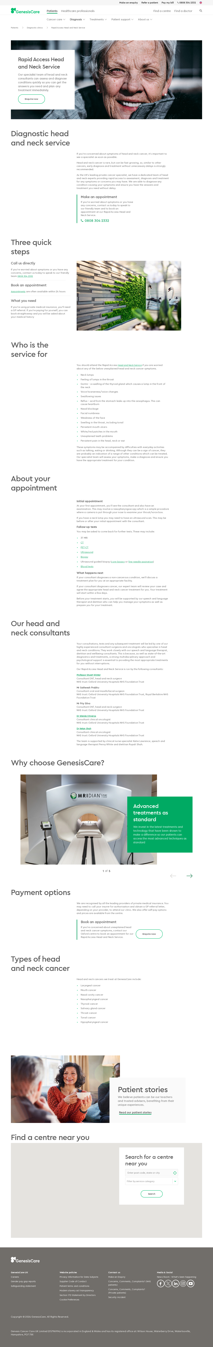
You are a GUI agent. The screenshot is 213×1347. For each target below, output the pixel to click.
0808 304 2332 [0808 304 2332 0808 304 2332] (97, 220)
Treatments (97, 19)
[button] (64, 19)
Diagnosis (76, 19)
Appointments (18, 291)
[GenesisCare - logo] (25, 11)
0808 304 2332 (187, 2)
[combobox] (151, 1172)
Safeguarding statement (23, 1286)
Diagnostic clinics (35, 27)
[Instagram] (183, 1283)
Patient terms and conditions (74, 1286)
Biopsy (84, 556)
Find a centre (162, 11)
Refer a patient (149, 2)
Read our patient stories (135, 1112)
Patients (52, 11)
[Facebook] (160, 1283)
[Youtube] (190, 1283)
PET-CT (84, 547)
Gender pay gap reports (23, 1281)
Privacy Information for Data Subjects (79, 1276)
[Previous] (173, 876)
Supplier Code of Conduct (73, 1281)
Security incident (116, 1297)
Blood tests (87, 566)
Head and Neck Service (130, 365)
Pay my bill (168, 2)
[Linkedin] (175, 1283)
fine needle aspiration (140, 561)
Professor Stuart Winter (89, 675)
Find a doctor (183, 11)
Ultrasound (87, 552)
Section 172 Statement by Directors (78, 1295)
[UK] (200, 2)
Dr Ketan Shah (84, 728)
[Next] (190, 876)
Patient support (120, 19)
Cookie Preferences (69, 1299)
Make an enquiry (128, 2)
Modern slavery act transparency (77, 1290)
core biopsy (118, 561)
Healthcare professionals (78, 11)
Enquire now (31, 99)
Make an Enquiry (116, 1276)
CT (82, 542)
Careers (15, 1276)
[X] (168, 1283)
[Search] (201, 10)
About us (143, 19)
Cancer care (54, 19)
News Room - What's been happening (176, 1276)
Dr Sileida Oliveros (86, 716)
